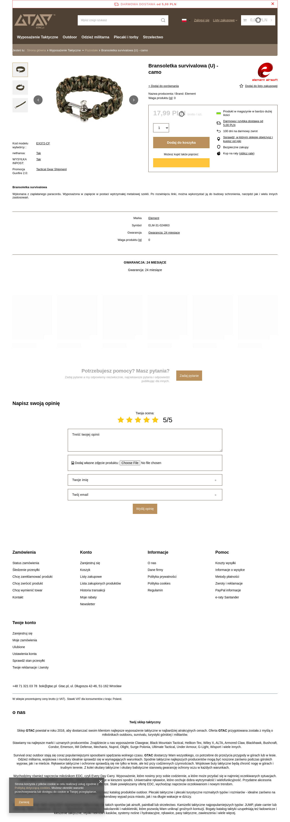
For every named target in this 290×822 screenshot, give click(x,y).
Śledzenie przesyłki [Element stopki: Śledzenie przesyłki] (26, 570)
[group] (86, 100)
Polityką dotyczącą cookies (32, 788)
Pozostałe (91, 50)
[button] (38, 99)
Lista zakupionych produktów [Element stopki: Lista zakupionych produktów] (100, 583)
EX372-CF (43, 143)
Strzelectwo (153, 37)
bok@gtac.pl (48, 686)
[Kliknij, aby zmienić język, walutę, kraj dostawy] (186, 20)
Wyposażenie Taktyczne (37, 37)
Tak (38, 153)
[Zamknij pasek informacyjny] (272, 4)
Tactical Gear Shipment (51, 169)
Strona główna (36, 50)
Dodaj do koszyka (181, 142)
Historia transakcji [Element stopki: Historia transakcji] (92, 590)
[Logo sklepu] (34, 20)
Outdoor (70, 37)
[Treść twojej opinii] (145, 440)
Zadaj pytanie (189, 376)
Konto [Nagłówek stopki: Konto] (86, 552)
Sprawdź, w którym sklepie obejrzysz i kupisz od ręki (248, 139)
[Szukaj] (163, 20)
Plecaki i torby (126, 37)
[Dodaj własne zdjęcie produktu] (150, 462)
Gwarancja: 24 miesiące (164, 232)
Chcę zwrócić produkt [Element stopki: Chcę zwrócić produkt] (27, 583)
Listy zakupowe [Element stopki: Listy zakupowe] (91, 576)
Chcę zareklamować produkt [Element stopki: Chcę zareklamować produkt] (32, 576)
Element (153, 218)
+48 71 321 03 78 (24, 686)
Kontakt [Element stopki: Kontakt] (17, 597)
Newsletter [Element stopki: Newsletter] (87, 604)
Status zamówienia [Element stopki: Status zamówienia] (25, 563)
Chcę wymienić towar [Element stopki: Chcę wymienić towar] (27, 590)
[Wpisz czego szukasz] (123, 20)
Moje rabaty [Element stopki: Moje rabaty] (88, 597)
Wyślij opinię (145, 509)
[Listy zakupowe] (225, 20)
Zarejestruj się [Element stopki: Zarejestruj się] (90, 563)
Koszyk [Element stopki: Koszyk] (85, 570)
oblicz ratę (246, 153)
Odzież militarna (95, 37)
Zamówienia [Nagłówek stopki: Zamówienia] (24, 552)
